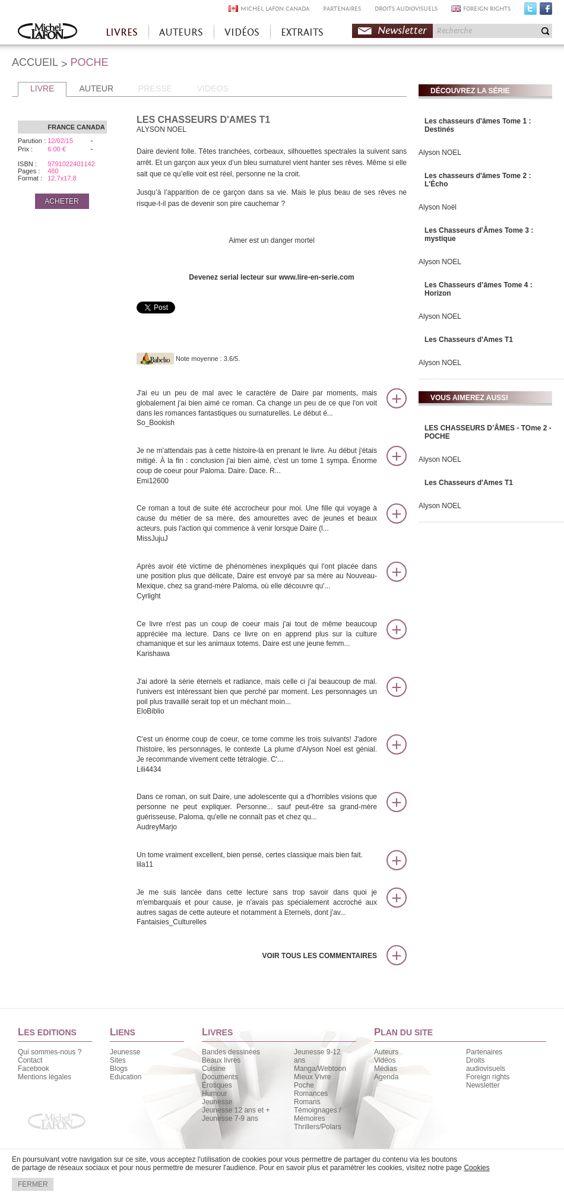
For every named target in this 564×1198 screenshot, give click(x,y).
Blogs (119, 1068)
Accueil (47, 32)
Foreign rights (487, 1077)
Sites (118, 1060)
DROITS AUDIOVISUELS (406, 8)
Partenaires (484, 1052)
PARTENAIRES (342, 8)
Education (125, 1077)
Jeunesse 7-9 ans (230, 1118)
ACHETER (61, 201)
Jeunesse (125, 1052)
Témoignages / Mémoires (317, 1114)
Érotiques (217, 1085)
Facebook (546, 11)
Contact (30, 1060)
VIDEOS (213, 88)
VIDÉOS (241, 32)
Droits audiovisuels (485, 1064)
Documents (220, 1077)
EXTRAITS (302, 32)
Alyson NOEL (440, 152)
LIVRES (122, 32)
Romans (307, 1102)
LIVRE (42, 88)
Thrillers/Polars (317, 1127)
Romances (311, 1093)
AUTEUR (96, 88)
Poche (304, 1085)
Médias (385, 1068)
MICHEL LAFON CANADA (274, 8)
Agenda (386, 1077)
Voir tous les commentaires (319, 956)
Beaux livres (221, 1060)
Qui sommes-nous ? (49, 1052)
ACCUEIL (35, 62)
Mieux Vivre (312, 1077)
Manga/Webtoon (320, 1068)
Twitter (530, 11)
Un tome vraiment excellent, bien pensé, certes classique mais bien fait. (257, 860)
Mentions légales (44, 1077)
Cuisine (214, 1068)
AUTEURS (181, 32)
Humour (214, 1093)
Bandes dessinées (231, 1052)
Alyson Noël (438, 207)
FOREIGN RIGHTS (487, 8)
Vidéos (384, 1060)
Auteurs (386, 1052)
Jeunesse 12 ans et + (236, 1110)
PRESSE (155, 88)
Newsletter (402, 30)
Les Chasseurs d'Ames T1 (468, 339)
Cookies (476, 1168)
